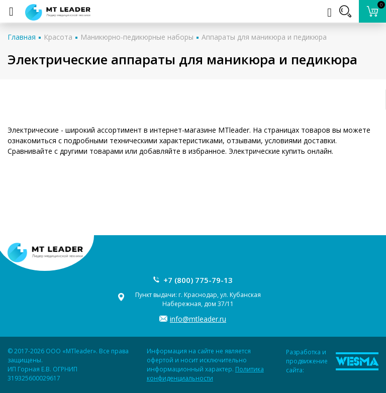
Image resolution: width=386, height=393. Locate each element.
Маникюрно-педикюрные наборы (137, 37)
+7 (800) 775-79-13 (198, 280)
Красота (58, 37)
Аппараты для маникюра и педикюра (264, 37)
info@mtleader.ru (198, 319)
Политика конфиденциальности (205, 373)
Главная (22, 37)
